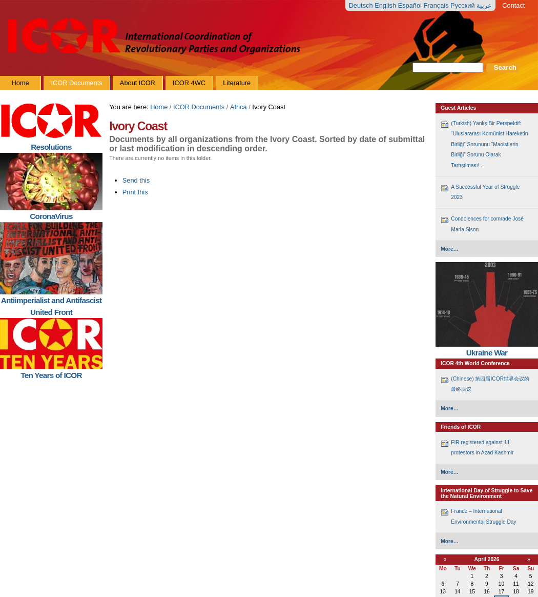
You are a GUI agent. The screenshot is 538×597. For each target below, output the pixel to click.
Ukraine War (487, 352)
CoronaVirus (51, 216)
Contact (513, 5)
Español (411, 5)
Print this (135, 192)
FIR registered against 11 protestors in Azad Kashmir (482, 447)
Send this (136, 180)
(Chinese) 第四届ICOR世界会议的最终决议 (490, 384)
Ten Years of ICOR (51, 375)
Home (159, 107)
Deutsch (362, 5)
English (386, 5)
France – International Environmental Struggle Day (483, 516)
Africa (238, 107)
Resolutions (51, 147)
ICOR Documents (198, 107)
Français (436, 5)
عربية (484, 5)
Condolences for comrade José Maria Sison (487, 224)
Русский (463, 5)
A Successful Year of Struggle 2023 (485, 192)
